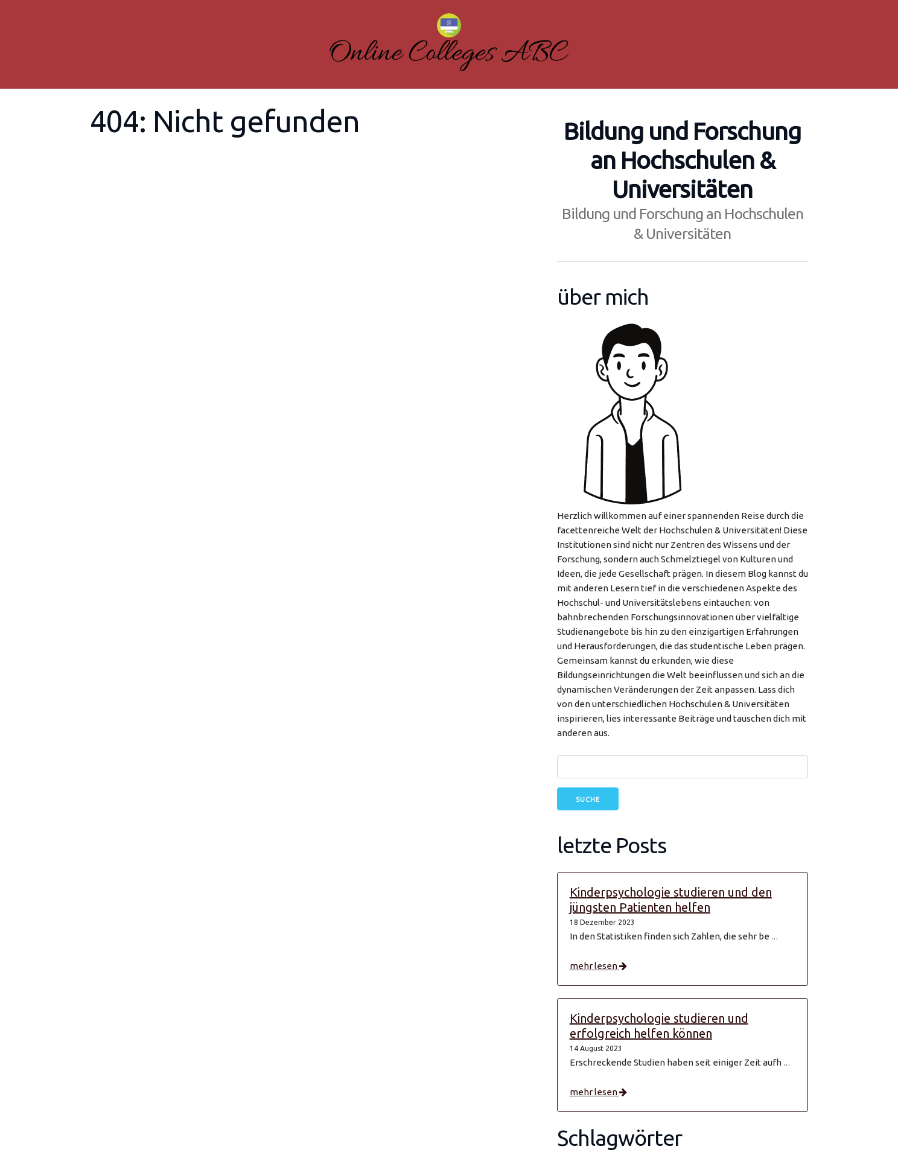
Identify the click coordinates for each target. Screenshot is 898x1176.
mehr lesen (598, 966)
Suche (588, 799)
